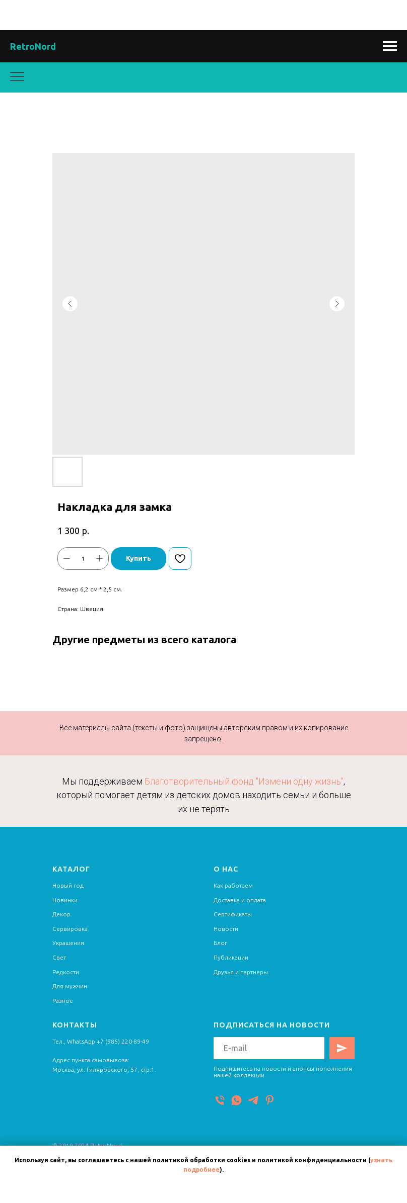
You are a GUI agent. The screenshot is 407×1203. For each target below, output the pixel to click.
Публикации (231, 957)
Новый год (68, 885)
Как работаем (233, 885)
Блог (220, 942)
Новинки (65, 900)
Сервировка (70, 928)
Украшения (68, 942)
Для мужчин (69, 986)
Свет (59, 957)
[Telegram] (253, 1100)
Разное (62, 1000)
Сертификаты (233, 914)
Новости (226, 928)
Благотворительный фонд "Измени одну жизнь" (244, 781)
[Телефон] (220, 1100)
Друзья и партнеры (241, 972)
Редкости (65, 972)
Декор (61, 914)
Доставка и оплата (240, 900)
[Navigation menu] (390, 46)
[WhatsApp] (236, 1100)
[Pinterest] (269, 1100)
